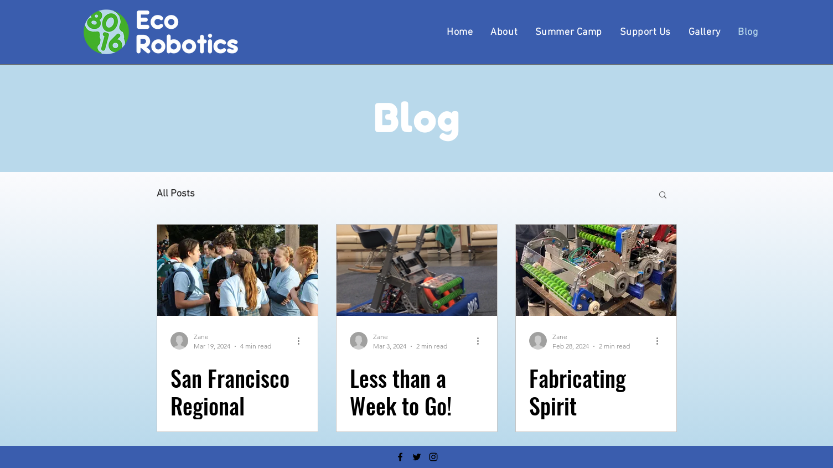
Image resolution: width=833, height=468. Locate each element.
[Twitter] (416, 456)
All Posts (176, 194)
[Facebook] (400, 456)
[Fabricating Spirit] (596, 270)
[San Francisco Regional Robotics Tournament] (237, 270)
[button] (663, 195)
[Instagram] (433, 456)
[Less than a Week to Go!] (417, 270)
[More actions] (302, 340)
